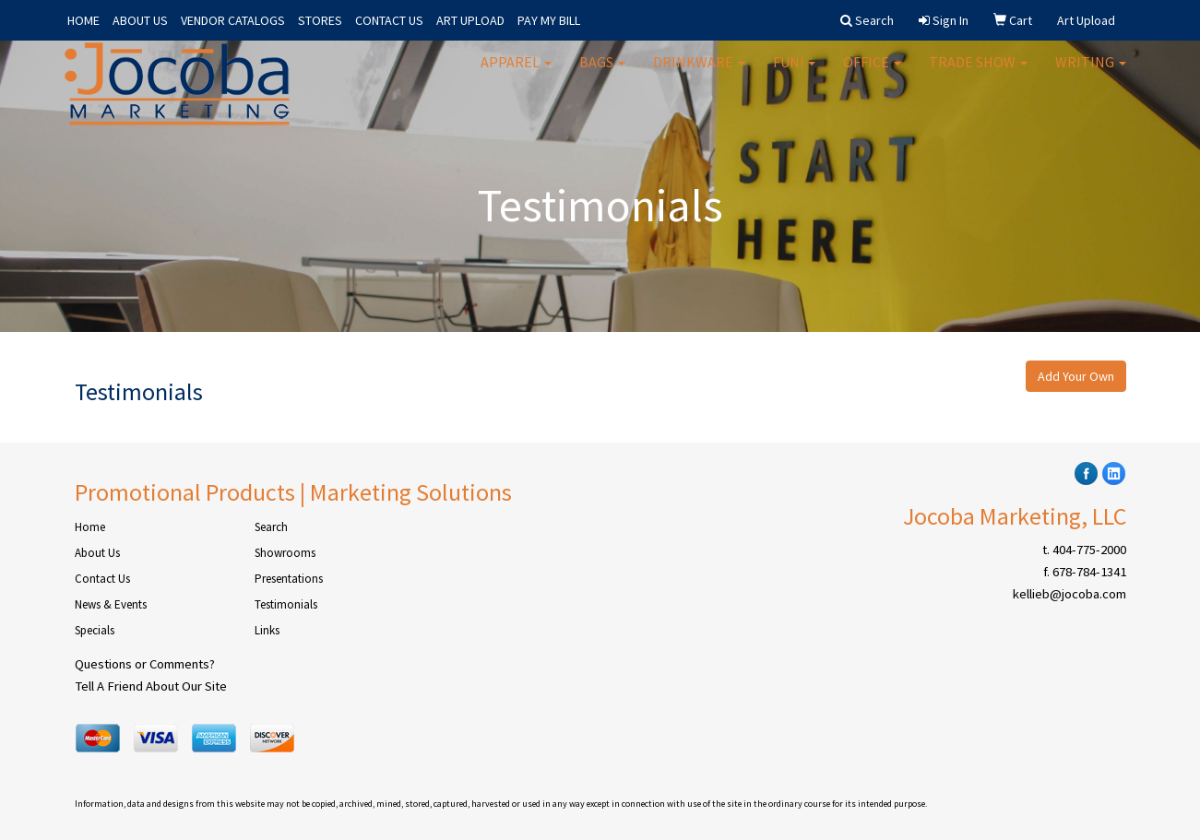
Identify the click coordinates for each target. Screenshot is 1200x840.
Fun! (794, 74)
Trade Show (978, 74)
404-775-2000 (1089, 549)
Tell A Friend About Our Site (151, 686)
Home (90, 527)
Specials (94, 630)
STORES (320, 20)
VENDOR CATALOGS (233, 20)
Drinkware (699, 74)
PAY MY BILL (548, 20)
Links (267, 630)
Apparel (516, 74)
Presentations (289, 578)
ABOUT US (140, 20)
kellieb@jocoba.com (1069, 594)
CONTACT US (389, 20)
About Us (97, 553)
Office (872, 74)
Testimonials (286, 604)
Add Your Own (1076, 376)
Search (271, 527)
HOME (83, 20)
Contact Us (102, 578)
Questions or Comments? (145, 664)
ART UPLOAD (470, 20)
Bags (602, 74)
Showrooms (285, 553)
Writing (1090, 74)
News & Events (111, 604)
